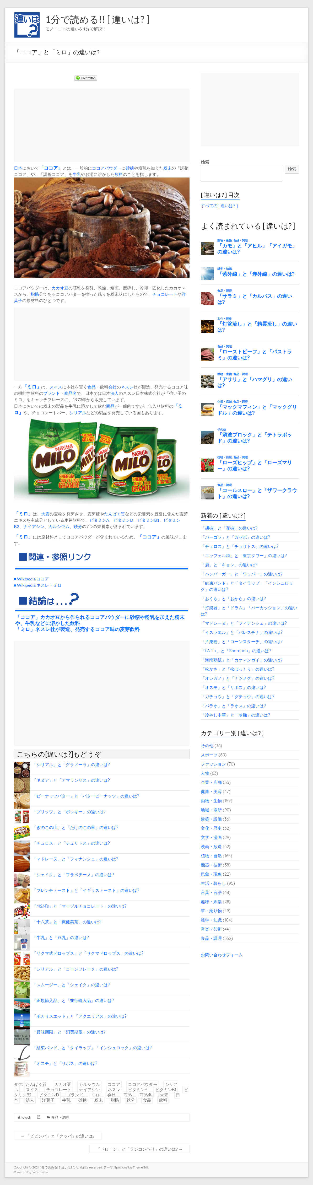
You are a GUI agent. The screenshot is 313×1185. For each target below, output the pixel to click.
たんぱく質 (114, 513)
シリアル (77, 412)
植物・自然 (211, 855)
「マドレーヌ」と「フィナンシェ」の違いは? (75, 858)
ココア (51, 168)
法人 (114, 393)
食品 (91, 386)
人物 (205, 773)
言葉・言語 (211, 892)
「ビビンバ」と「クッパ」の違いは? (58, 1135)
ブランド (51, 393)
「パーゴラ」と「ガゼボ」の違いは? (235, 537)
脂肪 (35, 294)
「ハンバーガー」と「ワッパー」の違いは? (242, 574)
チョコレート (164, 294)
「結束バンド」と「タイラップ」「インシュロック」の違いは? (92, 1047)
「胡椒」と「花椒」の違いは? (229, 528)
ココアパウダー (106, 167)
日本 (18, 167)
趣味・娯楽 (211, 901)
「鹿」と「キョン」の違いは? (229, 564)
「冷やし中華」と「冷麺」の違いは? (235, 715)
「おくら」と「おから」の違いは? (233, 598)
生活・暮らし (213, 883)
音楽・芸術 (211, 929)
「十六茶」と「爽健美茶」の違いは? (66, 921)
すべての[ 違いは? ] (219, 205)
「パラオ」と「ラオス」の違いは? (233, 705)
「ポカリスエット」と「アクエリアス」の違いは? (79, 1016)
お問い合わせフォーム (222, 954)
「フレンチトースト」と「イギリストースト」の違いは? (85, 890)
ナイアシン (33, 526)
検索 (205, 162)
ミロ (31, 387)
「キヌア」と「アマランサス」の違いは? (71, 780)
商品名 (70, 393)
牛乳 (77, 174)
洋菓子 (48, 1100)
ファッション (213, 764)
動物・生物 (211, 800)
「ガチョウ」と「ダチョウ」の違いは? (237, 696)
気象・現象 (211, 874)
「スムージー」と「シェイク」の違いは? (71, 984)
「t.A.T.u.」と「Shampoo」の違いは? (236, 650)
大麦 (45, 513)
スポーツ (209, 754)
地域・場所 (211, 809)
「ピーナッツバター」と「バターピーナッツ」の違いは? (85, 796)
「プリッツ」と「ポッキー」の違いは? (69, 811)
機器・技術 (211, 865)
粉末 (167, 167)
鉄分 (78, 526)
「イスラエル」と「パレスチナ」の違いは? (242, 632)
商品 (110, 405)
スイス (56, 386)
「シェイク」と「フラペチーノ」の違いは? (73, 874)
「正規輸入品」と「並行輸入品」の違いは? (73, 1000)
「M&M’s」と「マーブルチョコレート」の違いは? (79, 906)
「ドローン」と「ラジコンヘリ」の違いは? (139, 1148)
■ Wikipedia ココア (31, 578)
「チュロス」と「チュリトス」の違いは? (71, 843)
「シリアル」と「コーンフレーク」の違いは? (75, 969)
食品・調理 (60, 1117)
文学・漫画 (211, 837)
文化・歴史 (211, 828)
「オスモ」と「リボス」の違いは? (64, 1063)
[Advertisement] (102, 125)
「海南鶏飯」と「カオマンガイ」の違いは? (242, 659)
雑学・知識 (211, 920)
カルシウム (58, 526)
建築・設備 (211, 819)
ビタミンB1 (148, 520)
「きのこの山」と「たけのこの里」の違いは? (75, 827)
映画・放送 (211, 846)
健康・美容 (211, 791)
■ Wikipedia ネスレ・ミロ (38, 585)
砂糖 (130, 167)
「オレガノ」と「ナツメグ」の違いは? (237, 678)
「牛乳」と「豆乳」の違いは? (60, 937)
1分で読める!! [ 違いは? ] (97, 19)
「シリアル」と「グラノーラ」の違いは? (71, 764)
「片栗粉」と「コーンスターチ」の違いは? (242, 641)
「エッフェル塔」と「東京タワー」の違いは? (244, 555)
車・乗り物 (211, 910)
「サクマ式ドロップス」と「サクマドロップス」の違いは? (87, 953)
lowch (26, 1117)
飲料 (119, 174)
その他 (207, 745)
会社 (112, 386)
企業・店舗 (211, 782)
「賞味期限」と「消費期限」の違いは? (69, 1032)
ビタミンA (99, 520)
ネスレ (127, 386)
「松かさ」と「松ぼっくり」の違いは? (237, 669)
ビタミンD (123, 520)
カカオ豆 (60, 287)
